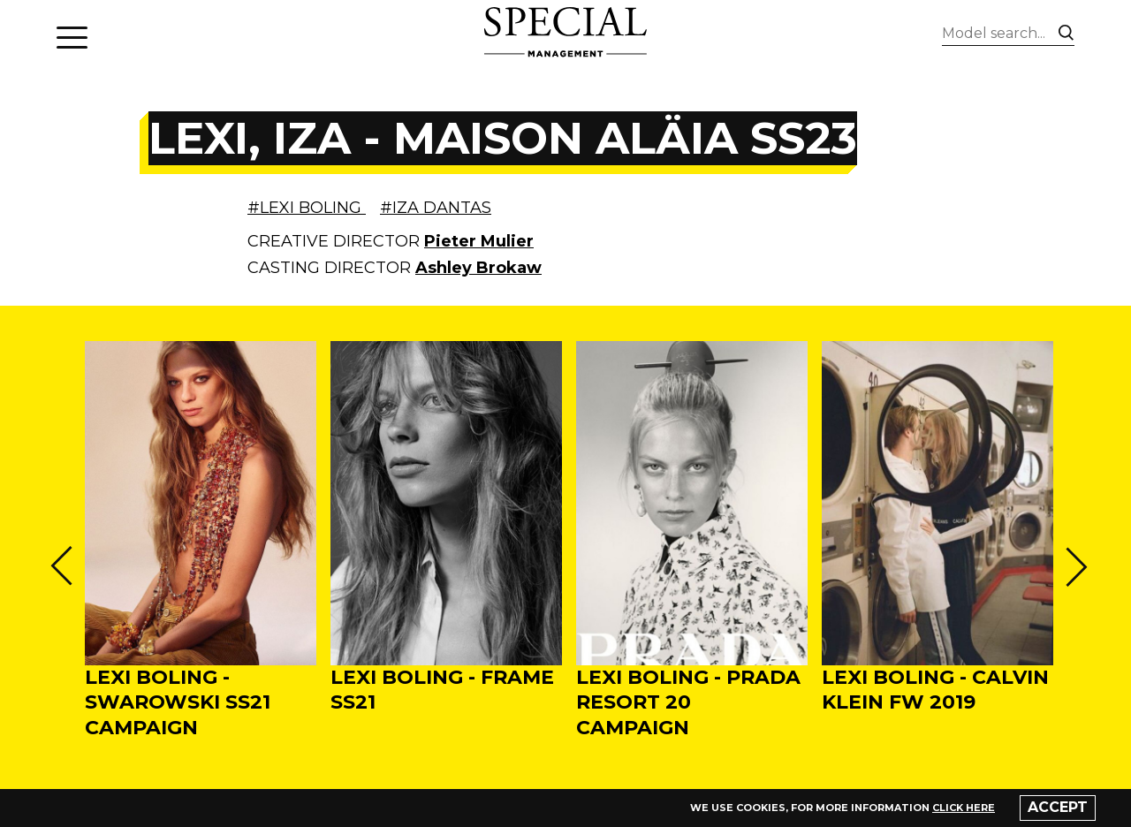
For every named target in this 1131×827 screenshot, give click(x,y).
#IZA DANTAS (435, 207)
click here (963, 807)
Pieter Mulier (479, 241)
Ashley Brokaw (478, 267)
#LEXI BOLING (306, 207)
